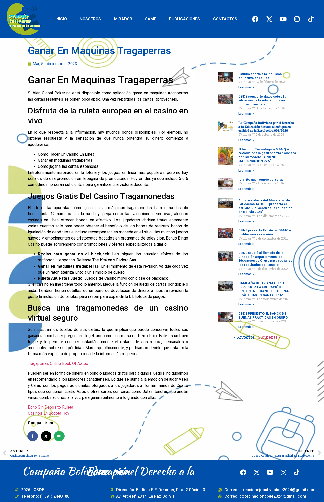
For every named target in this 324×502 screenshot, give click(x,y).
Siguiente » (269, 337)
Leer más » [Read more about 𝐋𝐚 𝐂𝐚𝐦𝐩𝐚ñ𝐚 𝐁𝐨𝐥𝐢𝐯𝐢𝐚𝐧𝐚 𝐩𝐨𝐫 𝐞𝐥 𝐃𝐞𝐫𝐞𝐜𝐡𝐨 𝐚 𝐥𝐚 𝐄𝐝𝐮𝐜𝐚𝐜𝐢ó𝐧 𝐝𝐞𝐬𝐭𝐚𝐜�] (246, 140)
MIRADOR (123, 19)
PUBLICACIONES (184, 19)
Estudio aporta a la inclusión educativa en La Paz (260, 76)
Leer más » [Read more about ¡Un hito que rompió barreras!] (246, 189)
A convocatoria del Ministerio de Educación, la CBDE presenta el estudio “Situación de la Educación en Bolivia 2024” (265, 206)
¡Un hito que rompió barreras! (261, 179)
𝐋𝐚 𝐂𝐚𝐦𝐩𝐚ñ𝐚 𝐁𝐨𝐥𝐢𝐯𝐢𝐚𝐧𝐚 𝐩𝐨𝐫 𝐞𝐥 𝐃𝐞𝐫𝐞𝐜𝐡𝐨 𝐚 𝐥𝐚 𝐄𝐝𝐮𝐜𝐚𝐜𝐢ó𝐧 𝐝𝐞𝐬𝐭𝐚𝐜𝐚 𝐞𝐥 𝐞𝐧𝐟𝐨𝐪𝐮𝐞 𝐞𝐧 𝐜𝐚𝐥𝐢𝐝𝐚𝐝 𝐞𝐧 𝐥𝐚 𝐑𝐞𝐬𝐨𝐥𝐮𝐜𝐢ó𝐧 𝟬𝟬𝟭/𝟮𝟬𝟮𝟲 (266, 126)
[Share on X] (46, 436)
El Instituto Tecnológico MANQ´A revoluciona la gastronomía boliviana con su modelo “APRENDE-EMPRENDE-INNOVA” (267, 155)
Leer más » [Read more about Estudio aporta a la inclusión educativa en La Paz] (246, 87)
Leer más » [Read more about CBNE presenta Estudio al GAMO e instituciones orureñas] (246, 244)
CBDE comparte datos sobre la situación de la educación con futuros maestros (262, 100)
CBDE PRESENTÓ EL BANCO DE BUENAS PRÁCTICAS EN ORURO (263, 315)
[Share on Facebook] (33, 436)
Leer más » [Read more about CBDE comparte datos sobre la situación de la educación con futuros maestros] (246, 113)
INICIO (61, 19)
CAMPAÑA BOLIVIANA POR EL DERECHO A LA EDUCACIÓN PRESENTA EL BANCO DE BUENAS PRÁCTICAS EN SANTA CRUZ (264, 289)
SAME (150, 19)
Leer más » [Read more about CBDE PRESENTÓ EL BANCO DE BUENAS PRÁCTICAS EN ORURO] (246, 327)
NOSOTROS (90, 19)
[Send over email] (59, 436)
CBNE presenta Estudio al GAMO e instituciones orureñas (264, 232)
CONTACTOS (225, 19)
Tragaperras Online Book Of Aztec (58, 363)
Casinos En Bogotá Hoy (48, 413)
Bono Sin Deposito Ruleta (50, 407)
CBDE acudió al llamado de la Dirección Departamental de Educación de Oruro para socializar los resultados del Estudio (266, 259)
